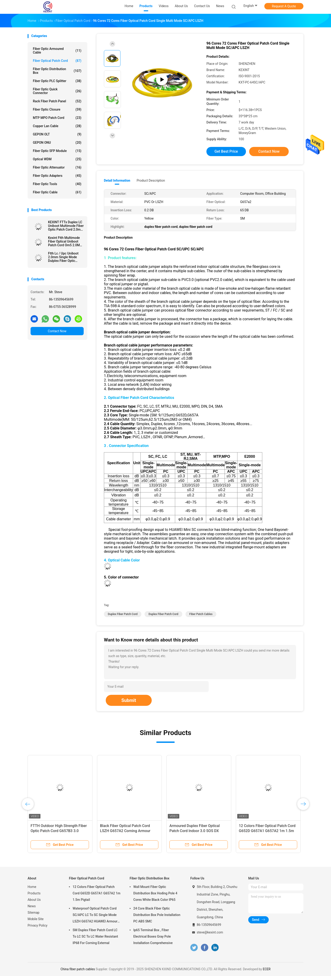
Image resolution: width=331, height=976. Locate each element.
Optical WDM (57, 159)
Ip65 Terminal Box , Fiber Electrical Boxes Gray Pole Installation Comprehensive (153, 936)
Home (32, 887)
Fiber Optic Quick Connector (57, 91)
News (32, 906)
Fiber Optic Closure (57, 109)
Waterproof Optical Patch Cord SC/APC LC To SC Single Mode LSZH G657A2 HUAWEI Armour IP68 (95, 915)
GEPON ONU (57, 142)
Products (34, 893)
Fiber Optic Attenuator (57, 167)
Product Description (151, 180)
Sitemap (33, 912)
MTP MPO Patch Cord (57, 117)
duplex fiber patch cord (122, 614)
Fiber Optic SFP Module (57, 151)
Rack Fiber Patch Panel (57, 101)
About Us (34, 900)
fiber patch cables (201, 614)
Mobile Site (36, 919)
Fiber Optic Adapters (57, 175)
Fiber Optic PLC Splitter (57, 81)
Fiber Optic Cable (57, 192)
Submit (128, 700)
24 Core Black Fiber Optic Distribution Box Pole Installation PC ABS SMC (156, 915)
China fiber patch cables (77, 969)
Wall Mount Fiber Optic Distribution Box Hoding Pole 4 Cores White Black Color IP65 (155, 893)
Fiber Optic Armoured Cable (57, 50)
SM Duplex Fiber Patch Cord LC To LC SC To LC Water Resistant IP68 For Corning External (95, 936)
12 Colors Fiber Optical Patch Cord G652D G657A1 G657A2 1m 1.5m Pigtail (267, 831)
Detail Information (117, 180)
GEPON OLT (57, 134)
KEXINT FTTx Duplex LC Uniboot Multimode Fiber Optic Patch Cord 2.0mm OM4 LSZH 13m (66, 225)
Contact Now (57, 331)
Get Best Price (226, 151)
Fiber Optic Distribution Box (57, 70)
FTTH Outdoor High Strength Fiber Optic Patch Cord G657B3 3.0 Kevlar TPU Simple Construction (59, 831)
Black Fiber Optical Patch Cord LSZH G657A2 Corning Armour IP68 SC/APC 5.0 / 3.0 (125, 831)
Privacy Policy (37, 925)
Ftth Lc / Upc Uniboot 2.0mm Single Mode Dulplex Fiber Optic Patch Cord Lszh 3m (63, 257)
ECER (267, 969)
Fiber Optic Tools (57, 184)
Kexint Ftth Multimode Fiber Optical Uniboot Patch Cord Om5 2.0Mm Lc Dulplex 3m (65, 241)
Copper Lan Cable (57, 126)
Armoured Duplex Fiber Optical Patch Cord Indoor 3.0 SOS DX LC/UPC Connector (194, 831)
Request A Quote (284, 6)
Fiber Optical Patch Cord (57, 60)
